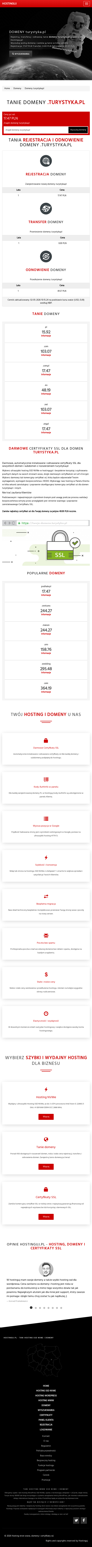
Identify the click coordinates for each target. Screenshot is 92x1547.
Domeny (46, 1408)
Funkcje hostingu (46, 1459)
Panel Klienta (46, 1409)
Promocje (46, 1460)
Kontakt (45, 1457)
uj (9, 3)
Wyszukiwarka (20, 54)
